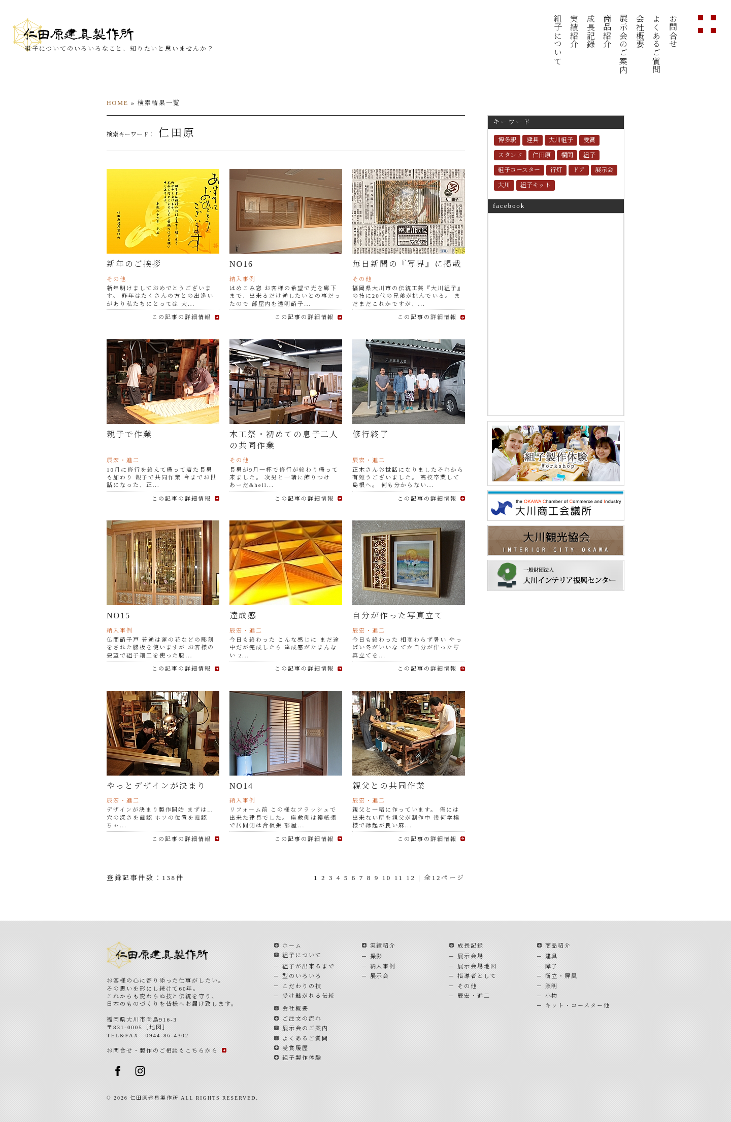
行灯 (556, 169)
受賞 (589, 140)
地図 (155, 1027)
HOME (117, 103)
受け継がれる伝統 (308, 996)
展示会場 (470, 956)
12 (410, 878)
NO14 (245, 786)
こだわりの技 (302, 986)
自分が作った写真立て (398, 615)
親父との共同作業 (388, 786)
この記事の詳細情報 (181, 317)
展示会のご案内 (623, 44)
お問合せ (672, 31)
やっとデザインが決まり (156, 786)
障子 (551, 966)
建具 (532, 140)
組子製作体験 (302, 1058)
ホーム (292, 945)
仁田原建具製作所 (84, 34)
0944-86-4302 (167, 1035)
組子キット (535, 185)
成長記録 (590, 31)
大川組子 (561, 140)
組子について (557, 39)
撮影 (376, 956)
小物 (551, 996)
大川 (504, 185)
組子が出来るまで (308, 966)
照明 (551, 986)
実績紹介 (574, 31)
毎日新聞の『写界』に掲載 (406, 264)
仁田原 (542, 155)
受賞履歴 (295, 1048)
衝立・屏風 (561, 976)
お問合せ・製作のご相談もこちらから (162, 1050)
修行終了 (370, 434)
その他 (467, 986)
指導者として (477, 976)
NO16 (241, 264)
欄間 (567, 155)
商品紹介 (606, 31)
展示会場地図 (477, 966)
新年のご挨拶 (134, 264)
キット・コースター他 (578, 1005)
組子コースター (519, 169)
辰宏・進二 (473, 996)
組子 (589, 155)
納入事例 (383, 966)
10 (386, 878)
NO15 (123, 615)
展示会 (604, 169)
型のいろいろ (302, 976)
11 (399, 878)
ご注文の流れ (302, 1018)
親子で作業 (129, 434)
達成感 (243, 615)
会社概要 (639, 31)
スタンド (510, 155)
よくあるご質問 (656, 44)
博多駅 (507, 140)
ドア (579, 169)
